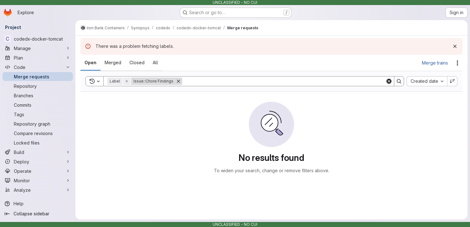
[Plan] (38, 57)
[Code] (38, 67)
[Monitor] (38, 180)
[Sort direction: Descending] (452, 81)
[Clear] (389, 81)
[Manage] (38, 48)
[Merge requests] (38, 76)
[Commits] (38, 104)
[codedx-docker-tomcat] (38, 38)
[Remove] (178, 81)
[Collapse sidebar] (38, 213)
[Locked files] (38, 142)
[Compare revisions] (38, 133)
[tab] (90, 63)
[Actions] (457, 63)
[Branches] (38, 95)
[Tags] (38, 114)
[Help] (38, 203)
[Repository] (38, 86)
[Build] (38, 152)
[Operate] (38, 171)
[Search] (283, 81)
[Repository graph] (38, 123)
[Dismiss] (455, 46)
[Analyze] (38, 189)
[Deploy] (38, 161)
